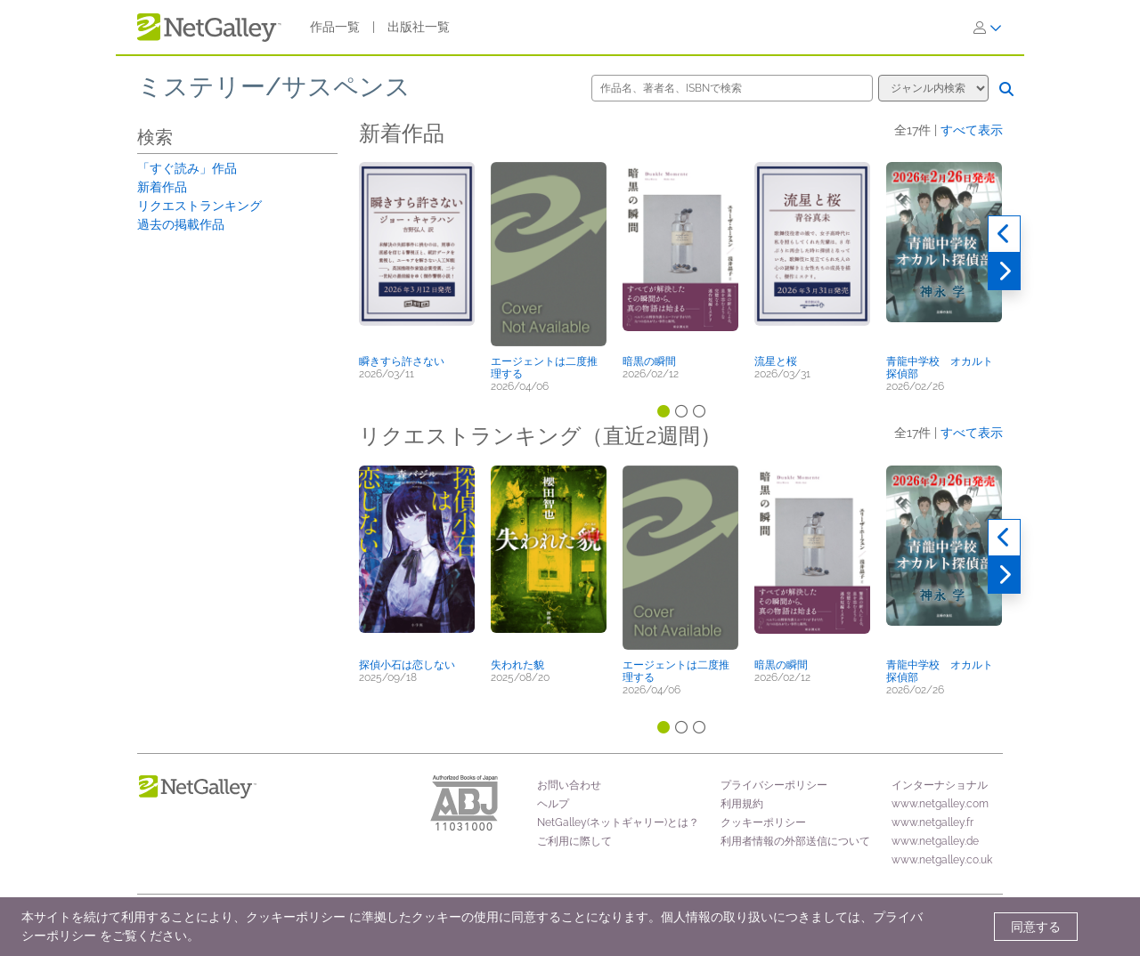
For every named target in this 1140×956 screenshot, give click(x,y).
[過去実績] (1004, 234)
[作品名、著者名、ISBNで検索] (732, 88)
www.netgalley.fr (932, 822)
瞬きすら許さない (401, 361)
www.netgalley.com (940, 804)
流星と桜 (775, 361)
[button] (417, 255)
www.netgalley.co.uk (942, 860)
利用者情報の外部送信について (795, 841)
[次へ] (1004, 271)
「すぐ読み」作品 (187, 168)
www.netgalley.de (935, 841)
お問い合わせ (569, 785)
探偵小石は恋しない (407, 665)
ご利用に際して (574, 841)
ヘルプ (553, 804)
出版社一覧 (418, 27)
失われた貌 (517, 665)
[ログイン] (988, 27)
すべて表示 (971, 130)
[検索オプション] (933, 88)
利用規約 (742, 804)
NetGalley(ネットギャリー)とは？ (618, 822)
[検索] (1006, 89)
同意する (1036, 927)
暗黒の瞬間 (649, 361)
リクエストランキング (199, 205)
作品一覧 (335, 27)
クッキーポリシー (763, 822)
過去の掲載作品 (180, 224)
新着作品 (162, 187)
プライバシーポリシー (774, 785)
